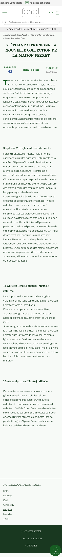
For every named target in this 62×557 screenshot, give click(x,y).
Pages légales (15, 35)
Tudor (6, 518)
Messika (7, 514)
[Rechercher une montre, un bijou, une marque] (33, 22)
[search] (6, 22)
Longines (7, 509)
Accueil (6, 35)
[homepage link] (31, 12)
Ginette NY (8, 505)
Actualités (25, 35)
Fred (5, 500)
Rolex (6, 491)
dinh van (7, 495)
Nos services (31, 531)
